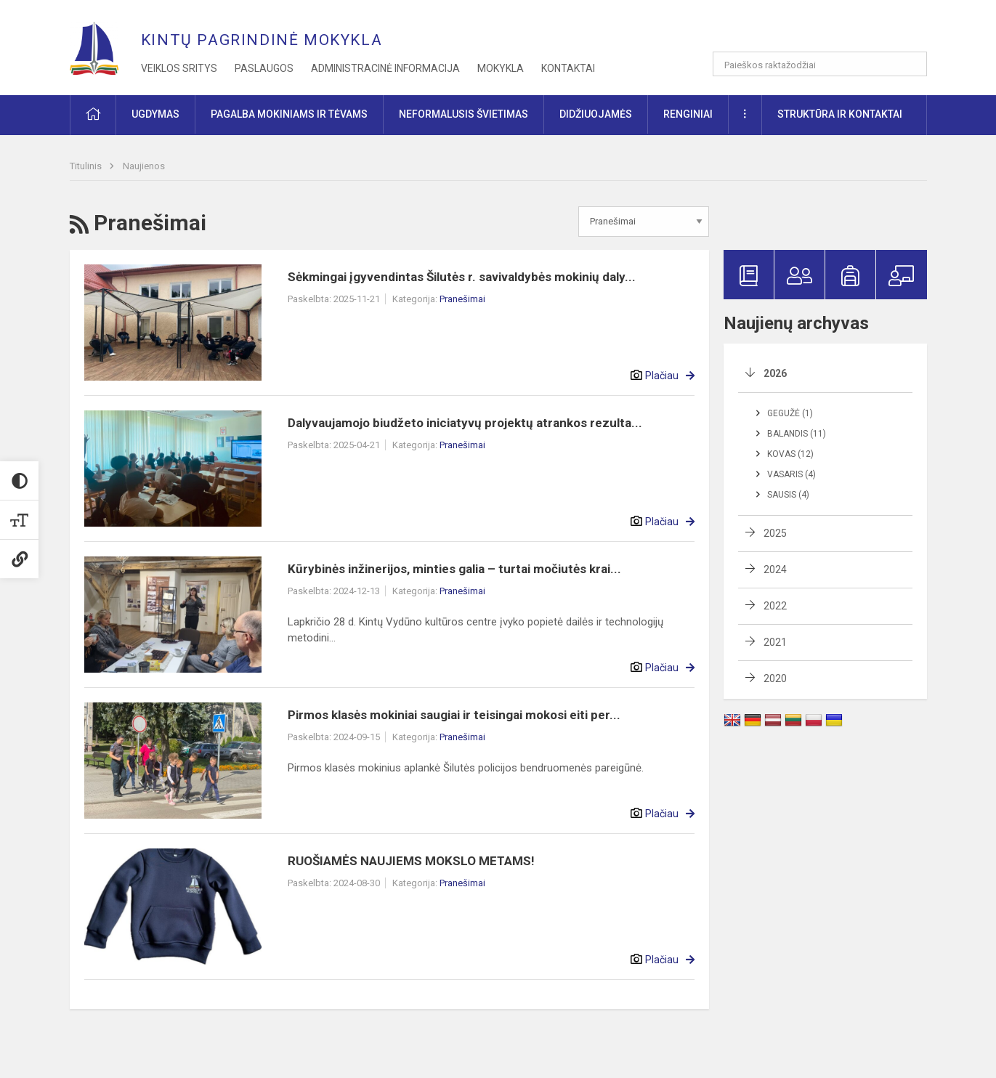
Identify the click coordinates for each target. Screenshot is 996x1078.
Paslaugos (264, 68)
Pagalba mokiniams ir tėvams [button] (289, 114)
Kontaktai (568, 68)
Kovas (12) (790, 454)
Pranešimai (462, 298)
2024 (775, 569)
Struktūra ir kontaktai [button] (839, 114)
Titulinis (87, 166)
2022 (775, 606)
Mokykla (500, 68)
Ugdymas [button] (155, 114)
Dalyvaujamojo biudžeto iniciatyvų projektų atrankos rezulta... (465, 423)
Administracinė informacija (385, 68)
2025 (775, 533)
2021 (775, 642)
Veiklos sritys (179, 68)
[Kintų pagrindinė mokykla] (105, 44)
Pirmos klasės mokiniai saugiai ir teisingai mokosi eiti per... (454, 715)
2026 (775, 373)
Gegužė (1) (790, 413)
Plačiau (662, 375)
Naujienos (144, 166)
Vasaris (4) (791, 474)
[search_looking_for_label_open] (911, 64)
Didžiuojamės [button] (595, 114)
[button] (828, 30)
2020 (775, 678)
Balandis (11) (796, 434)
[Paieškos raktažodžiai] (820, 64)
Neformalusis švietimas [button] (463, 114)
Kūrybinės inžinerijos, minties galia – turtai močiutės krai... (454, 569)
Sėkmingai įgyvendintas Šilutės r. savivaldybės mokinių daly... (462, 277)
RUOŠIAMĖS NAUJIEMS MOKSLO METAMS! (411, 861)
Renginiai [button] (688, 114)
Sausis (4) (788, 495)
